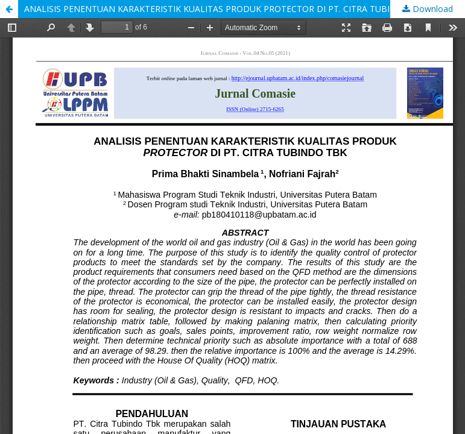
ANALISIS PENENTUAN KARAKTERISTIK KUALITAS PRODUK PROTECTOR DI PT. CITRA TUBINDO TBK (226, 8)
